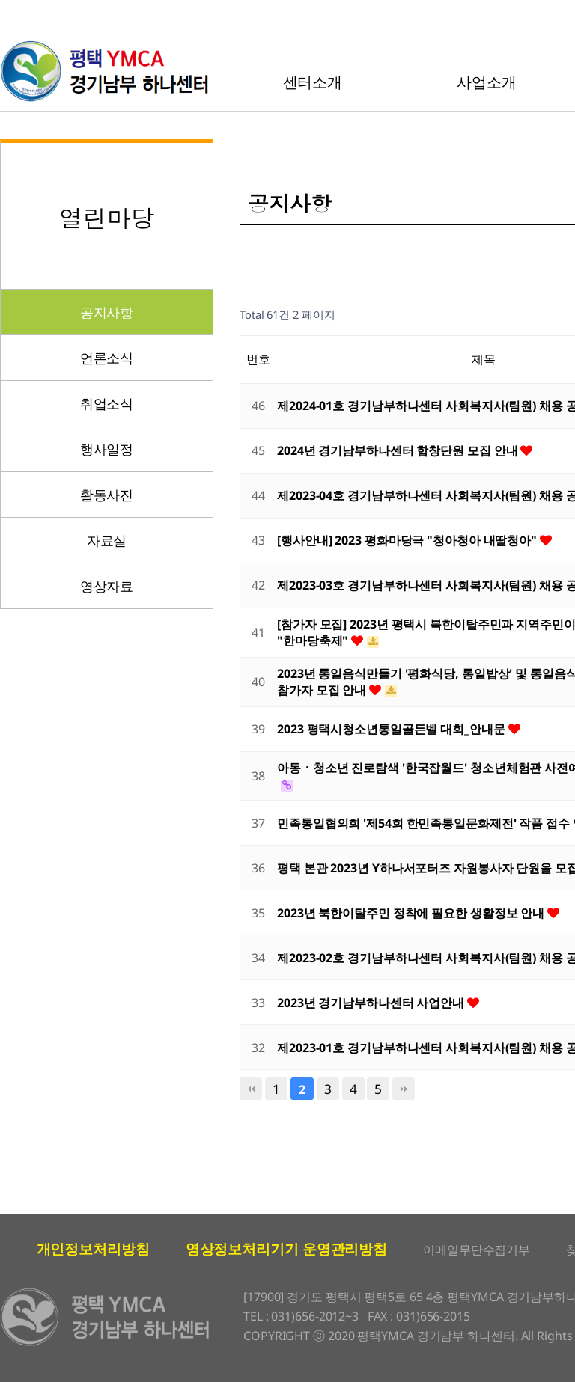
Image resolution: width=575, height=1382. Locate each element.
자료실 (107, 540)
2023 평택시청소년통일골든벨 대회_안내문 (392, 729)
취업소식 (107, 403)
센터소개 (313, 82)
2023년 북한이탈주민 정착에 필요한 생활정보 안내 (412, 913)
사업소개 (487, 82)
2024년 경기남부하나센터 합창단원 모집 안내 (398, 450)
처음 (251, 1088)
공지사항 (107, 312)
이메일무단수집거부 (476, 1249)
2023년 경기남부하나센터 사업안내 (372, 1002)
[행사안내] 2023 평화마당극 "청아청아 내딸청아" (408, 540)
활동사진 (107, 495)
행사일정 (107, 449)
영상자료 (107, 586)
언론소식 (107, 358)
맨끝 (403, 1088)
